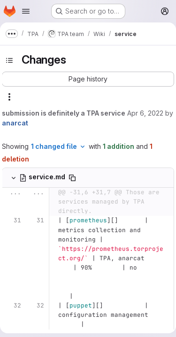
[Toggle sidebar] (9, 60)
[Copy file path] (72, 177)
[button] (88, 79)
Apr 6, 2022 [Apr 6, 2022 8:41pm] (145, 113)
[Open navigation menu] (25, 11)
